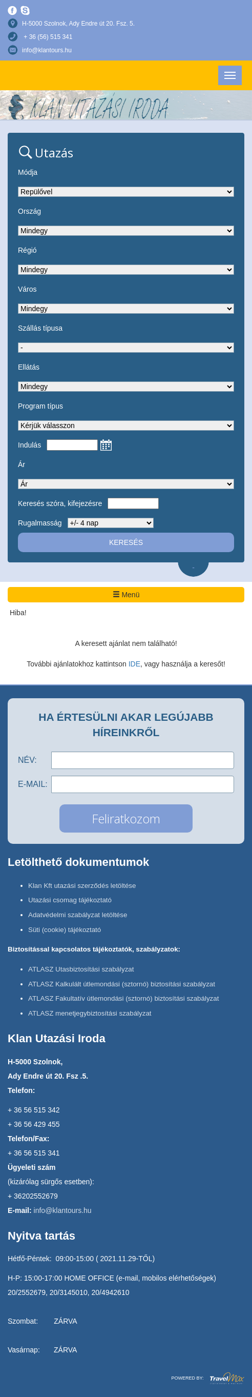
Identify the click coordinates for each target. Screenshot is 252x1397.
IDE (134, 664)
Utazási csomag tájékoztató (70, 900)
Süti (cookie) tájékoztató (64, 930)
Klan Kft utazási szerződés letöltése (82, 885)
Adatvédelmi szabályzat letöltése (77, 915)
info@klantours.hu (47, 50)
